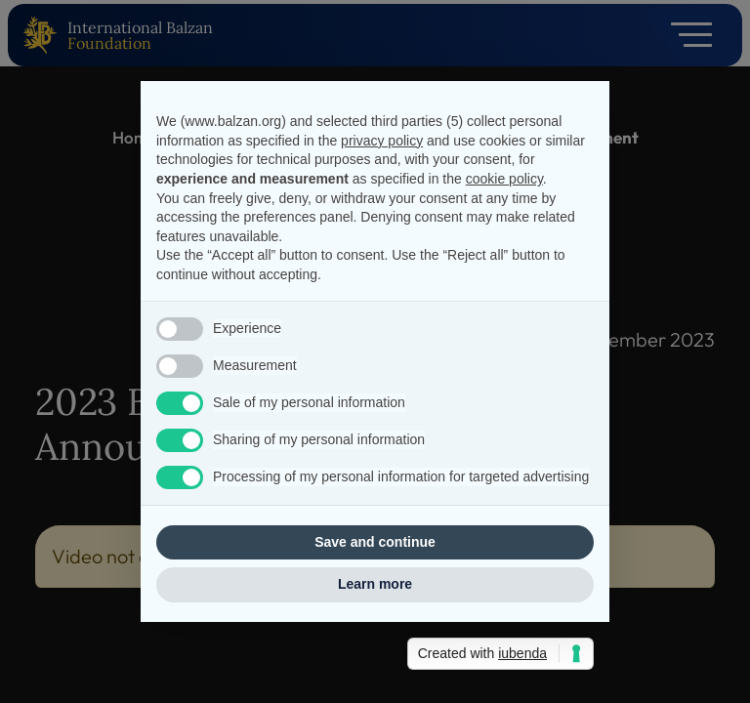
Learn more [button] (375, 584)
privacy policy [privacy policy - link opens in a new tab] (382, 140)
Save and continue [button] (375, 542)
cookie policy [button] (504, 178)
